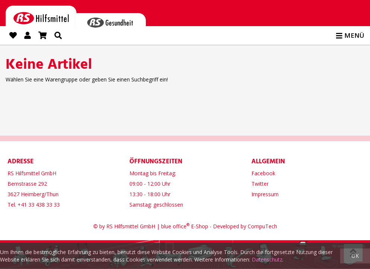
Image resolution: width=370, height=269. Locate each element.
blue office (175, 225)
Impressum (265, 193)
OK (355, 255)
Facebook (263, 172)
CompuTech (262, 225)
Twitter (260, 182)
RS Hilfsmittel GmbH (130, 225)
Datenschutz (267, 259)
